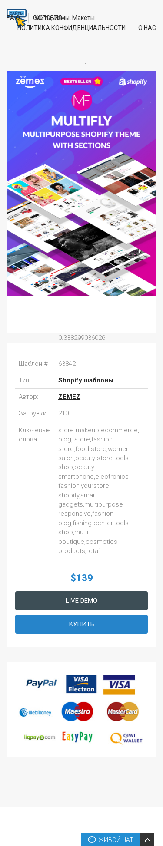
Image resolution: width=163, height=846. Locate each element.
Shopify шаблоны (85, 380)
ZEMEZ (69, 397)
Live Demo (81, 601)
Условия (48, 17)
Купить (81, 624)
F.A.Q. (14, 17)
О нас (147, 27)
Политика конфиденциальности (71, 27)
